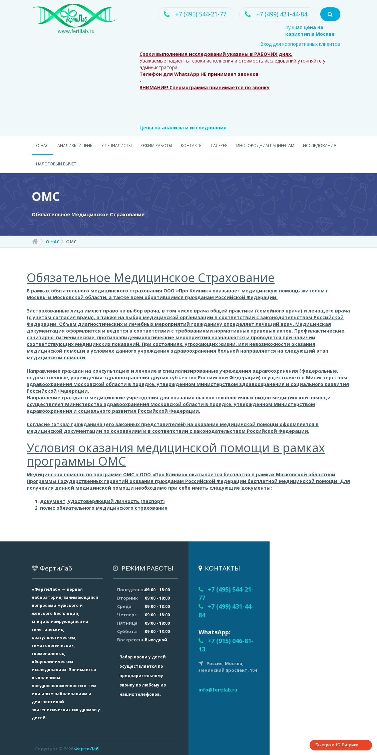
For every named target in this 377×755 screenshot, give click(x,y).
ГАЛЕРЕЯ (219, 145)
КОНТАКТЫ (192, 145)
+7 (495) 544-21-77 (200, 14)
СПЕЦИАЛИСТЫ (117, 145)
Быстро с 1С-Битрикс (336, 745)
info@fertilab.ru (218, 689)
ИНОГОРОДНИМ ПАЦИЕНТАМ (265, 145)
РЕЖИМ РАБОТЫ (156, 145)
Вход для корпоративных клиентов (300, 44)
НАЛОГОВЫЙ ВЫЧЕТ (56, 164)
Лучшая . (310, 30)
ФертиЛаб (86, 749)
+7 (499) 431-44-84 (281, 14)
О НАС (42, 145)
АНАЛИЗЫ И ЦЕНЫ (75, 145)
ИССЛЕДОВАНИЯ (319, 145)
